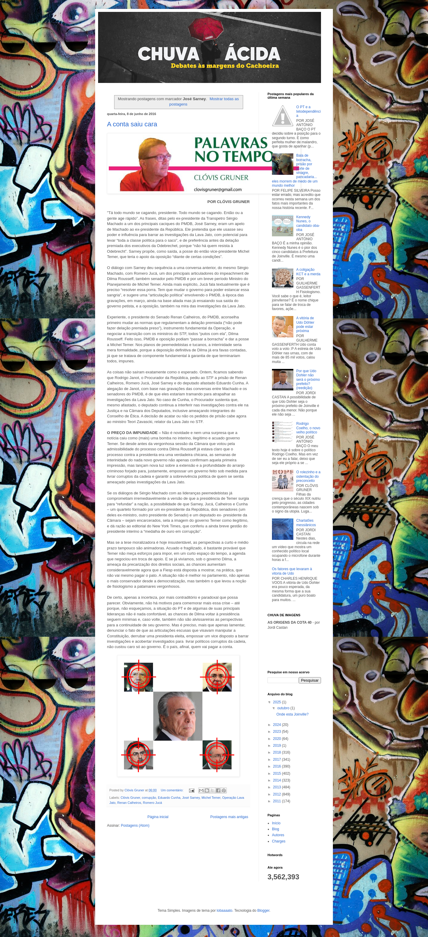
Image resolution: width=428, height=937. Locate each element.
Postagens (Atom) (135, 825)
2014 (277, 780)
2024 (277, 725)
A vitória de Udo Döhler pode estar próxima (305, 324)
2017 (277, 759)
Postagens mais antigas (229, 817)
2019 (277, 745)
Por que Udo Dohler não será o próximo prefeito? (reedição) (308, 379)
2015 (277, 773)
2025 (277, 702)
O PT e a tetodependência (308, 111)
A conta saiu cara (132, 124)
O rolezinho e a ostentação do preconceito (308, 476)
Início (276, 823)
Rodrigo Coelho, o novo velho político (308, 428)
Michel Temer (211, 797)
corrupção (149, 797)
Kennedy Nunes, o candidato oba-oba (308, 223)
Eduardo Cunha (169, 797)
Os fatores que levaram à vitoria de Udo (292, 571)
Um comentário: (172, 790)
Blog (275, 829)
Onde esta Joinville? (292, 714)
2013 (277, 787)
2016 (277, 766)
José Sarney (191, 797)
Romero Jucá (152, 802)
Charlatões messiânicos (306, 522)
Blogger (263, 910)
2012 (277, 794)
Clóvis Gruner (130, 797)
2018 (277, 752)
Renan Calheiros (129, 802)
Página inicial (158, 817)
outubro (283, 708)
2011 (277, 801)
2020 (277, 739)
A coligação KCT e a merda (308, 272)
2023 (277, 732)
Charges (278, 841)
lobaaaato (224, 910)
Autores (278, 835)
